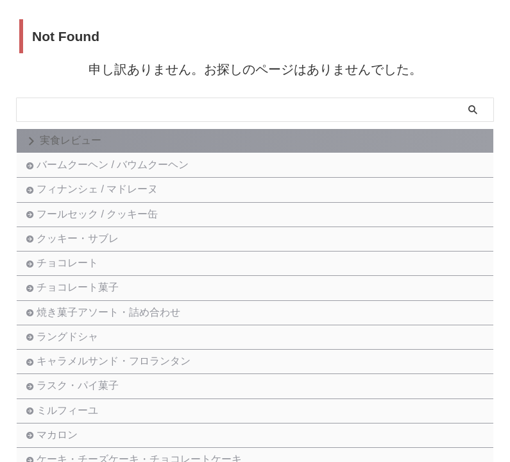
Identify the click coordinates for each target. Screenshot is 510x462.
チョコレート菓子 (81, 335)
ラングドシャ (70, 402)
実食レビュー (70, 140)
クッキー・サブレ (81, 269)
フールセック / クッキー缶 (100, 235)
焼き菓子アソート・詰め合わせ (111, 369)
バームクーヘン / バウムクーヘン (116, 169)
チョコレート (70, 302)
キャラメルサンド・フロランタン (117, 436)
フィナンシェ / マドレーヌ (100, 202)
